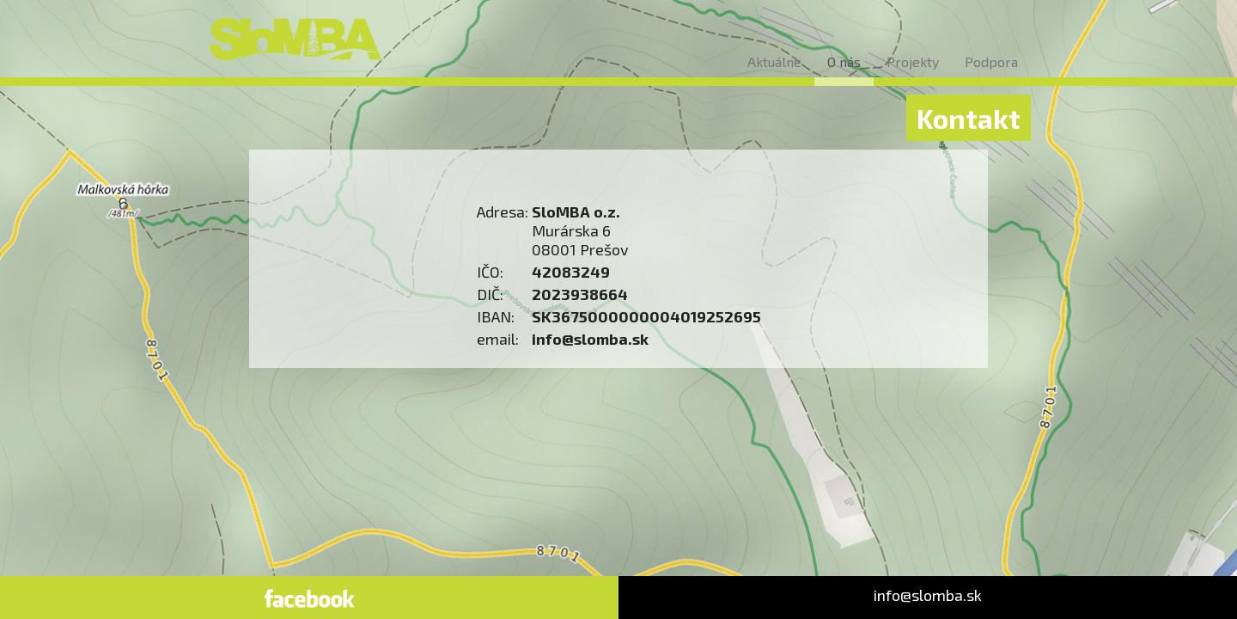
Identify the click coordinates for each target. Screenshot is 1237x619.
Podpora (991, 61)
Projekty (913, 61)
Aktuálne (774, 61)
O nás (844, 61)
